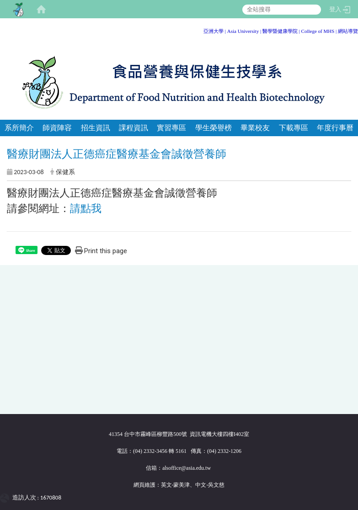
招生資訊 (95, 127)
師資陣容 (57, 127)
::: (355, 29)
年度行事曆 (335, 127)
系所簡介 (19, 127)
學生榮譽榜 (213, 127)
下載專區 (293, 127)
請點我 (86, 208)
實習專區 (171, 127)
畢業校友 (255, 127)
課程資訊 (133, 127)
